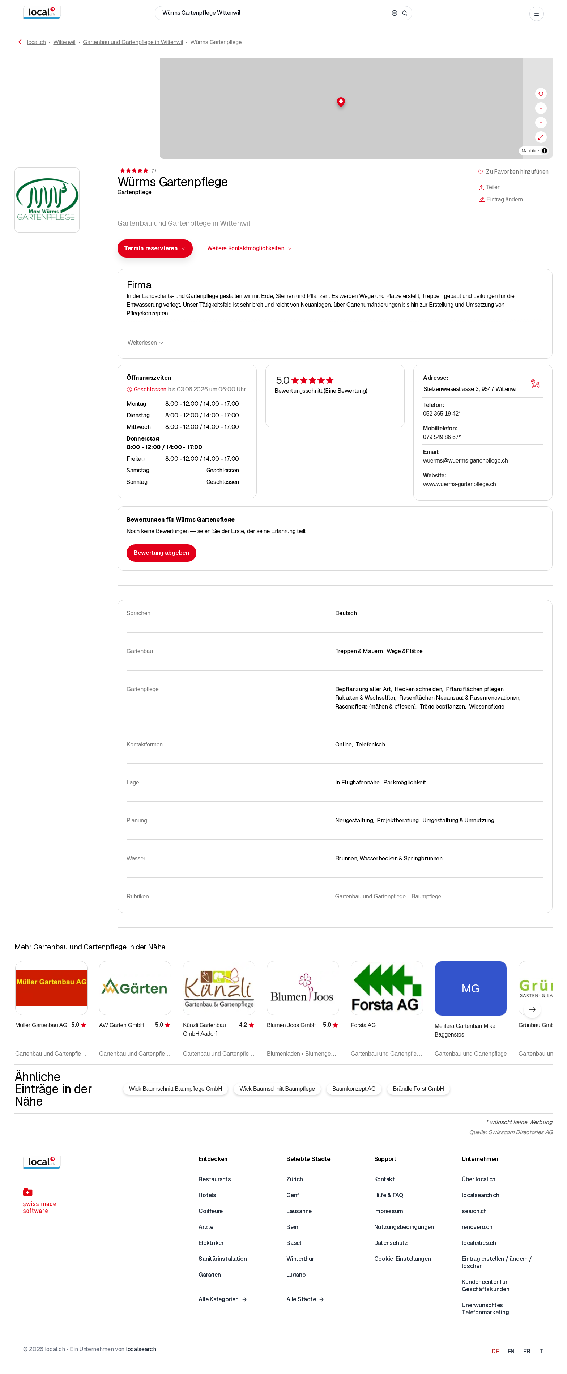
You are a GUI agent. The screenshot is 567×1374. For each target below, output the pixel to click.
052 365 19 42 (442, 414)
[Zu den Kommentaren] (137, 170)
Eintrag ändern (501, 199)
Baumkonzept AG (354, 1089)
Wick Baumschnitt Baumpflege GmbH (175, 1089)
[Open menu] (536, 14)
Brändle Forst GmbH (418, 1089)
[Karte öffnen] (535, 384)
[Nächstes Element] (532, 1009)
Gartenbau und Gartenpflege (370, 896)
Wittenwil (64, 42)
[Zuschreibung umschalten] (544, 150)
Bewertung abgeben (161, 553)
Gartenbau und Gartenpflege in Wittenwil (133, 42)
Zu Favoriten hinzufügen (517, 171)
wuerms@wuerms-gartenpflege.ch (465, 461)
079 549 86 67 (442, 437)
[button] (283, 102)
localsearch (141, 1349)
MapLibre (530, 150)
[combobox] (155, 248)
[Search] (404, 13)
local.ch (36, 42)
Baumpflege (426, 896)
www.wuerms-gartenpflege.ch (459, 484)
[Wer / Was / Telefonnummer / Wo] (275, 13)
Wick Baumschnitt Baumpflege (277, 1089)
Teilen (489, 187)
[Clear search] (394, 13)
